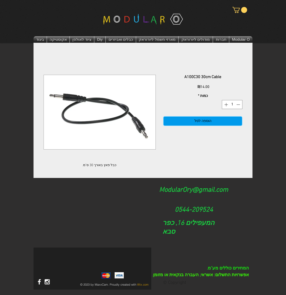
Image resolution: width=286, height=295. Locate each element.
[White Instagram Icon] (47, 281)
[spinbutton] (232, 104)
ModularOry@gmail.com (193, 190)
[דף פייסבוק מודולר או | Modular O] (39, 281)
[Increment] (226, 104)
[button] (239, 10)
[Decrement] (239, 104)
